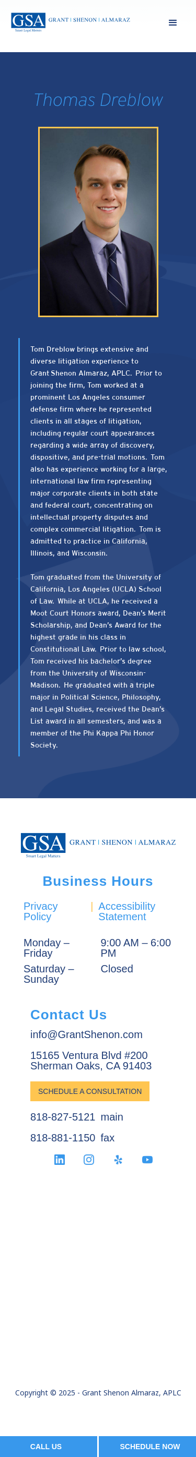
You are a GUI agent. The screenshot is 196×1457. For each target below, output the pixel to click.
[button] (173, 22)
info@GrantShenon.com (86, 1034)
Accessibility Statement (126, 911)
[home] (70, 22)
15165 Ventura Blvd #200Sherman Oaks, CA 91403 (91, 1060)
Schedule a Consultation (90, 1091)
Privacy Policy (41, 911)
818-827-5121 (63, 1117)
